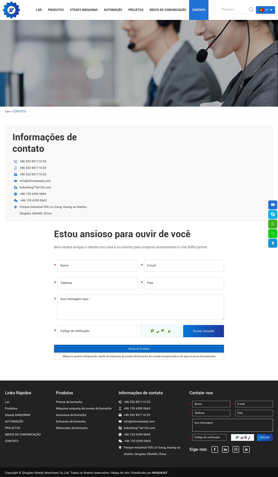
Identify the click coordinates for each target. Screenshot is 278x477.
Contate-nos (201, 392)
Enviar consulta (203, 331)
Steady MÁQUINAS (84, 10)
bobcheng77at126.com (35, 187)
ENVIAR (265, 437)
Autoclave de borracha (71, 415)
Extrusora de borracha (71, 421)
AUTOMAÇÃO (113, 10)
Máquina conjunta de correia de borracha (84, 408)
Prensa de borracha (69, 402)
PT (267, 9)
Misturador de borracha (72, 428)
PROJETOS (136, 10)
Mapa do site (120, 473)
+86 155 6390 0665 (33, 194)
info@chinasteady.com (35, 181)
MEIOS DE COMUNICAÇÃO (168, 10)
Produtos (56, 10)
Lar (39, 10)
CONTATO (198, 10)
